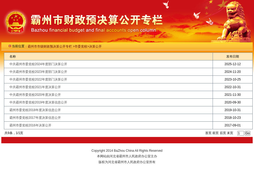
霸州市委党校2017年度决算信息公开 (35, 118)
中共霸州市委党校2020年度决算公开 (35, 95)
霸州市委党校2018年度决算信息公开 (35, 110)
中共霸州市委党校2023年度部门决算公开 (38, 72)
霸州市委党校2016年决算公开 (30, 125)
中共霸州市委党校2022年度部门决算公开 (38, 79)
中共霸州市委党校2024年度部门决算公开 (38, 64)
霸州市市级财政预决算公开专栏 (50, 46)
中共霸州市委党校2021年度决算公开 (35, 87)
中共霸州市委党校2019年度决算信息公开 (38, 102)
